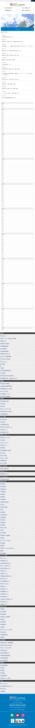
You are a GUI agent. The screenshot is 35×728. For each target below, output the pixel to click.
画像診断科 (3, 621)
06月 (3, 120)
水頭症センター (4, 578)
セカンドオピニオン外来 (6, 408)
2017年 (3, 308)
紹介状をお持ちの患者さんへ (7, 411)
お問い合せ (3, 688)
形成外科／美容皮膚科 (5, 535)
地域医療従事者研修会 (5, 655)
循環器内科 (3, 489)
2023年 (3, 158)
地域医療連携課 (4, 657)
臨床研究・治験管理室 (5, 616)
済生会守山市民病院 (5, 383)
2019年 (3, 258)
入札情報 (3, 373)
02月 (3, 112)
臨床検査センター (5, 593)
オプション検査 (4, 458)
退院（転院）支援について (6, 427)
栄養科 (2, 626)
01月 (3, 104)
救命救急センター (5, 560)
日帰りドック (4, 445)
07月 (3, 122)
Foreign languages (5, 479)
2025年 (3, 109)
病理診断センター (5, 596)
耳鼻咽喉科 (3, 532)
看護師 (2, 670)
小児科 (2, 504)
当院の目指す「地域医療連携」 (7, 642)
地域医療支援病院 (5, 351)
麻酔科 (2, 545)
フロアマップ (4, 361)
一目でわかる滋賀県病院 (6, 356)
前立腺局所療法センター (6, 563)
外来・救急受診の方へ (8, 7)
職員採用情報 (4, 675)
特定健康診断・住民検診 (6, 450)
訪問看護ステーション (5, 393)
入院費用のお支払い (5, 424)
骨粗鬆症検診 (4, 460)
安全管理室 (3, 611)
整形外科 (3, 519)
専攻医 (2, 667)
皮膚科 (2, 537)
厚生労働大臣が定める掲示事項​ (7, 375)
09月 (3, 125)
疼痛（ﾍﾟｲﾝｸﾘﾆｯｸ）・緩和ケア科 (7, 548)
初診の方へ (3, 403)
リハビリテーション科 (5, 540)
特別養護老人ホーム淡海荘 (6, 388)
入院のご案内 (4, 419)
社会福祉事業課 (4, 660)
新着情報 (3, 691)
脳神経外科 (3, 522)
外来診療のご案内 (5, 401)
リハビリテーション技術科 (6, 629)
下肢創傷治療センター (5, 581)
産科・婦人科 (4, 527)
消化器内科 (3, 486)
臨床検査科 (3, 624)
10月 (3, 127)
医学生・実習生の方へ (26, 10)
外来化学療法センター (5, 568)
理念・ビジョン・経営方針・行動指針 (8, 338)
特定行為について (5, 473)
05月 (3, 118)
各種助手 (3, 672)
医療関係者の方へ (8, 10)
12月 (3, 131)
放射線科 (3, 543)
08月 (3, 124)
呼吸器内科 (3, 499)
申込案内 (3, 440)
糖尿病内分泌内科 (5, 501)
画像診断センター (5, 591)
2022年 (3, 183)
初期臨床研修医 (4, 665)
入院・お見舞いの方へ (26, 7)
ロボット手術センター (5, 565)
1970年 (3, 327)
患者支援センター (5, 601)
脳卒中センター (4, 573)
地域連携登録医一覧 (5, 652)
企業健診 (3, 447)
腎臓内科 (3, 496)
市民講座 (3, 364)
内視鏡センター (4, 588)
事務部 (2, 637)
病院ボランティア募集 (5, 678)
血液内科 (3, 494)
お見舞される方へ (5, 432)
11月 (3, 129)
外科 (2, 509)
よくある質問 (4, 463)
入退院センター (4, 429)
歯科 (2, 550)
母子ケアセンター (5, 583)
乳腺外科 (3, 512)
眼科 (2, 530)
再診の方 (3, 406)
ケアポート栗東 (4, 391)
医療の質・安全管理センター (7, 599)
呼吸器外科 (3, 517)
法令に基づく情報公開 (5, 358)
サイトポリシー (4, 683)
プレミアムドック (5, 442)
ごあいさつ (3, 335)
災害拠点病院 (4, 348)
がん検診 (3, 452)
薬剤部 (2, 619)
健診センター (4, 604)
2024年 (3, 133)
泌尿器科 (3, 525)
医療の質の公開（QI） (5, 353)
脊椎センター (4, 570)
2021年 (3, 208)
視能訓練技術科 (4, 634)
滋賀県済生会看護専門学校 (6, 386)
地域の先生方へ (4, 650)
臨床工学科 (3, 632)
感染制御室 (3, 614)
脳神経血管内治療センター (6, 575)
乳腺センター (4, 586)
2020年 (3, 233)
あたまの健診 (4, 455)
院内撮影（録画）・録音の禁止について (9, 378)
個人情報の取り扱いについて (7, 686)
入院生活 (3, 421)
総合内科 (3, 483)
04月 (3, 116)
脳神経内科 (3, 491)
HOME (2, 32)
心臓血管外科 (4, 514)
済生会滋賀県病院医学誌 (6, 370)
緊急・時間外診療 (5, 468)
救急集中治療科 (4, 507)
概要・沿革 (3, 340)
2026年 (3, 103)
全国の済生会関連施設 (5, 396)
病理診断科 (3, 553)
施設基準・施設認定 (5, 343)
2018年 (3, 283)
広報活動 (2, 367)
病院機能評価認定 (5, 346)
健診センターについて (5, 437)
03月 (3, 106)
